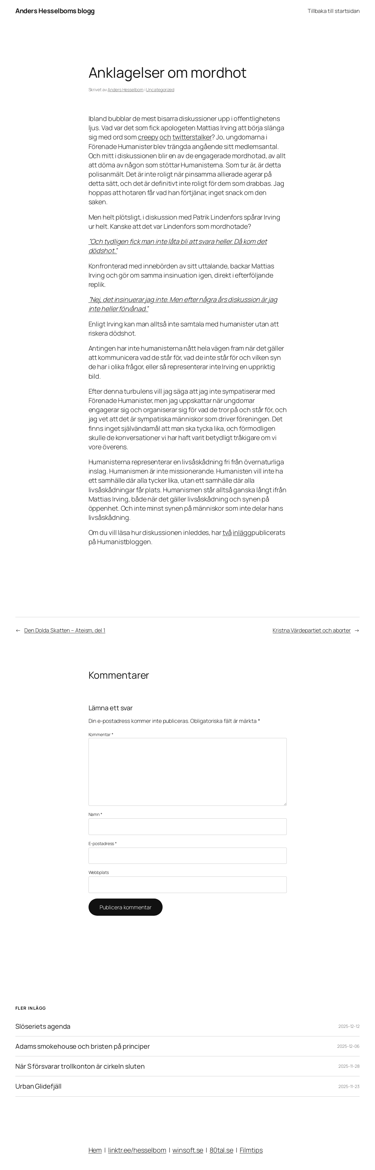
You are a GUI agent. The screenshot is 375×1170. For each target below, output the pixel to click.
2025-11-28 (349, 1066)
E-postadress (103, 843)
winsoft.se (187, 1149)
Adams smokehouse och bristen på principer (82, 1046)
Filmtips (251, 1149)
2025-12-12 (349, 1026)
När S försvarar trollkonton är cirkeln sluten (80, 1066)
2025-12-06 (348, 1046)
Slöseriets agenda (42, 1026)
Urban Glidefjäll (38, 1086)
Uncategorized (160, 89)
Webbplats (99, 872)
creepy (148, 136)
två (227, 532)
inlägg (242, 532)
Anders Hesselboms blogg (55, 10)
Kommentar (101, 734)
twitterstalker (192, 136)
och (165, 136)
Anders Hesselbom (125, 89)
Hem (95, 1149)
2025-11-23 (349, 1086)
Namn (95, 814)
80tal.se (221, 1149)
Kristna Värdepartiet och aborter (312, 630)
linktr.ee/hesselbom (137, 1149)
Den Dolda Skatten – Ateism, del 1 (64, 630)
